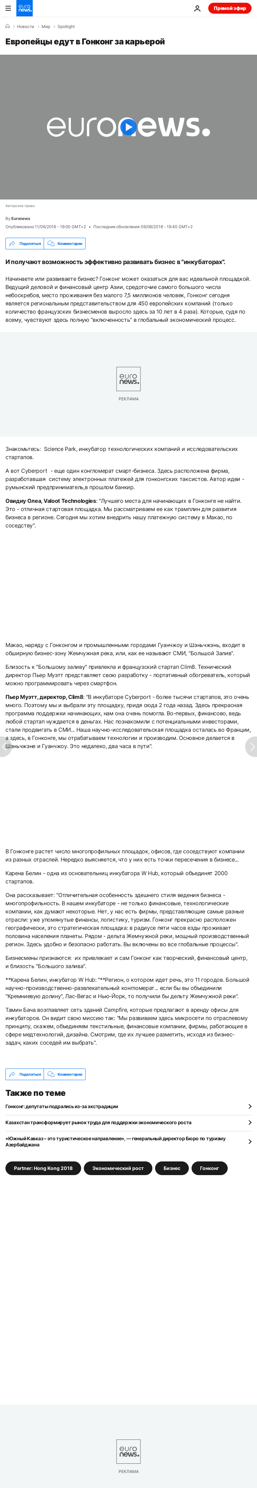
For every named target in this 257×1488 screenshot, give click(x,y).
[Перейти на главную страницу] (24, 8)
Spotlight (66, 27)
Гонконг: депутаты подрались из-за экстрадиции (61, 1106)
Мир (46, 27)
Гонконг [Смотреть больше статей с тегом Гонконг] (209, 1168)
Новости (25, 27)
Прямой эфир (230, 8)
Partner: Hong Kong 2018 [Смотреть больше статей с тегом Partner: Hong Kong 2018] (43, 1168)
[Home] (7, 26)
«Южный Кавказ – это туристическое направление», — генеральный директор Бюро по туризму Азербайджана (115, 1141)
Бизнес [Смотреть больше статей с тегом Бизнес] (172, 1168)
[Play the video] (128, 127)
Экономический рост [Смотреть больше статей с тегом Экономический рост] (118, 1168)
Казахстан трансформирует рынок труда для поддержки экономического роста (98, 1122)
